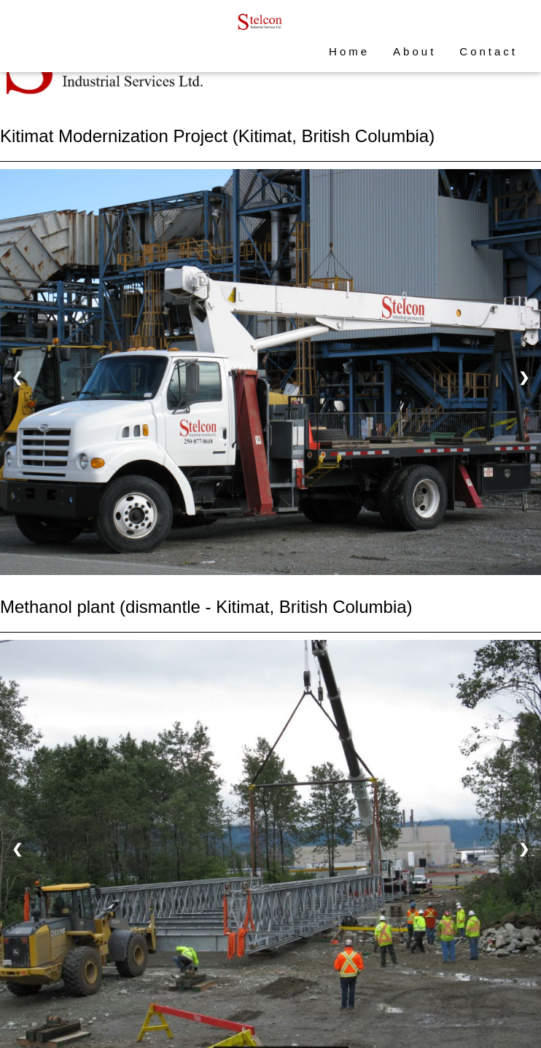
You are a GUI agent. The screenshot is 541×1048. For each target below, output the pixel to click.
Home (349, 51)
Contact (488, 51)
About (414, 51)
